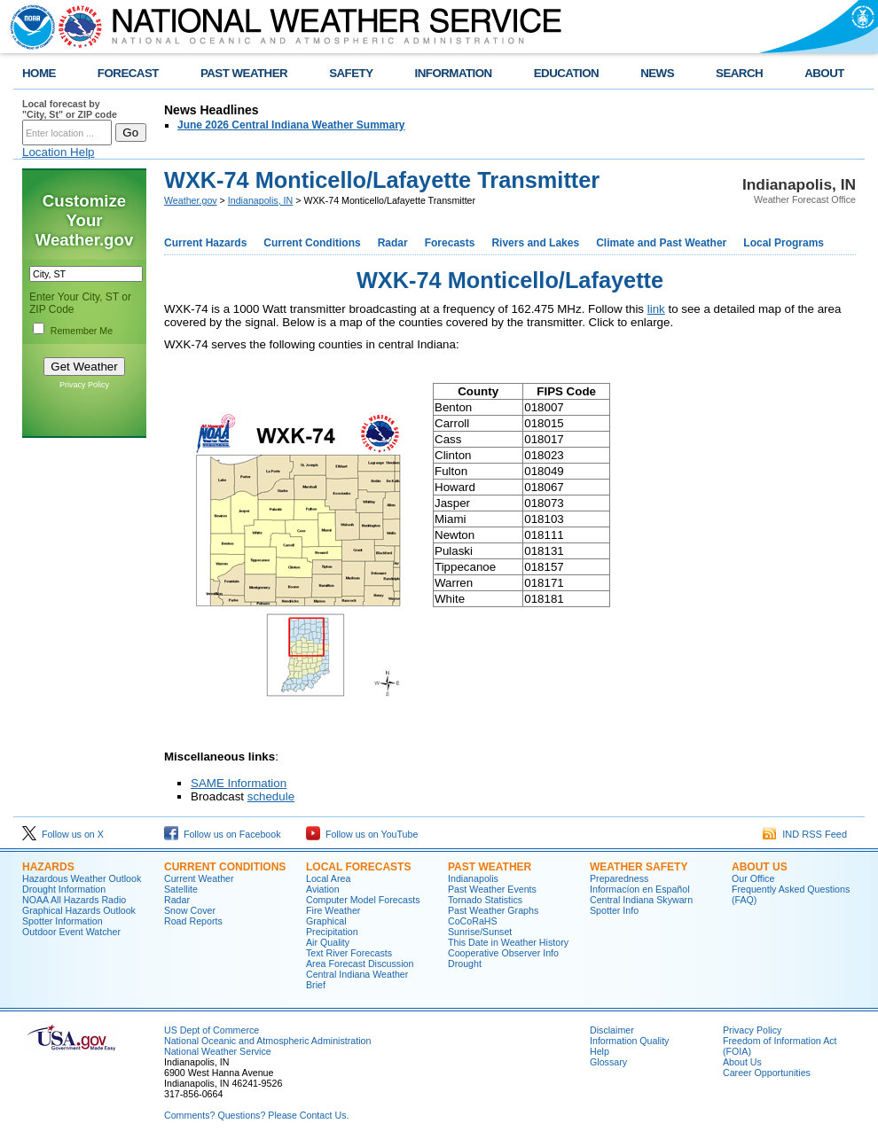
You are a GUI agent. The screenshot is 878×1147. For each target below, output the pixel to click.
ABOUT (824, 73)
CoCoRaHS (473, 921)
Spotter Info (614, 910)
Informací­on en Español (640, 889)
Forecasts (450, 243)
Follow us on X (63, 834)
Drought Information (64, 889)
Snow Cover (190, 910)
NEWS (657, 73)
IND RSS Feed (805, 834)
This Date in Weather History (508, 942)
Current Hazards (205, 243)
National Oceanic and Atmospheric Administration (267, 1040)
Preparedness (619, 878)
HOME (39, 73)
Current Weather (199, 878)
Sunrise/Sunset (480, 931)
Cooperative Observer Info (503, 953)
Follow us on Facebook (222, 834)
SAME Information (238, 783)
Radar (393, 243)
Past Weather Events (492, 889)
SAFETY (350, 73)
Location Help (58, 152)
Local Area (328, 878)
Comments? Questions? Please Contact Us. (256, 1115)
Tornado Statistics (485, 899)
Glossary (608, 1062)
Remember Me (82, 330)
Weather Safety (638, 867)
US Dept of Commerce (211, 1030)
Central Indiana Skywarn (641, 899)
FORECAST (128, 73)
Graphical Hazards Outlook (79, 910)
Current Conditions (311, 243)
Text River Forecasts (349, 953)
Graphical (326, 921)
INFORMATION (453, 73)
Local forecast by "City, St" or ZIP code (69, 109)
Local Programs (783, 243)
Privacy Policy (84, 384)
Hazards (48, 867)
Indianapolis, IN (260, 200)
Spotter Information (62, 921)
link (656, 309)
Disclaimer (612, 1030)
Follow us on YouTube (362, 834)
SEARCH (739, 73)
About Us (760, 867)
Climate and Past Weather (661, 243)
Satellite (181, 889)
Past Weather (489, 867)
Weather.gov (190, 200)
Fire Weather (333, 910)
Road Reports (193, 921)
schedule (270, 796)
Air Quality (327, 942)
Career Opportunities (767, 1072)
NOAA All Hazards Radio (74, 899)
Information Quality (629, 1040)
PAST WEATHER (243, 73)
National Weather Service (217, 1051)
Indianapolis (473, 878)
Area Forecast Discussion (359, 963)
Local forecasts (358, 867)
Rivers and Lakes (535, 243)
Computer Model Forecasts (363, 899)
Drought (465, 963)
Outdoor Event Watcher (71, 931)
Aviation (323, 889)
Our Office (753, 878)
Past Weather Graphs (493, 910)
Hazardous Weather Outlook (81, 878)
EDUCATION (566, 73)
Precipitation (332, 931)
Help (599, 1051)
